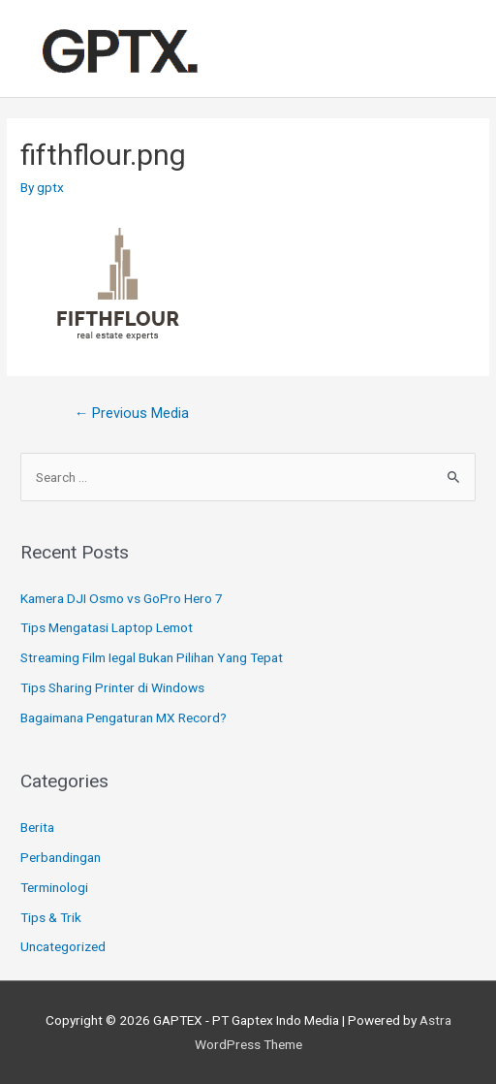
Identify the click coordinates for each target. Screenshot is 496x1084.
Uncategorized (63, 946)
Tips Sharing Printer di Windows (112, 687)
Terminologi (54, 887)
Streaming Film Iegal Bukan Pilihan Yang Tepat (151, 657)
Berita (37, 827)
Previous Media (132, 413)
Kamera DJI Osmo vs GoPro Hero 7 (121, 598)
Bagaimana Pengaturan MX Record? (123, 717)
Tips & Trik (50, 917)
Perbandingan (60, 857)
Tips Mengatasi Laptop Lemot (106, 627)
